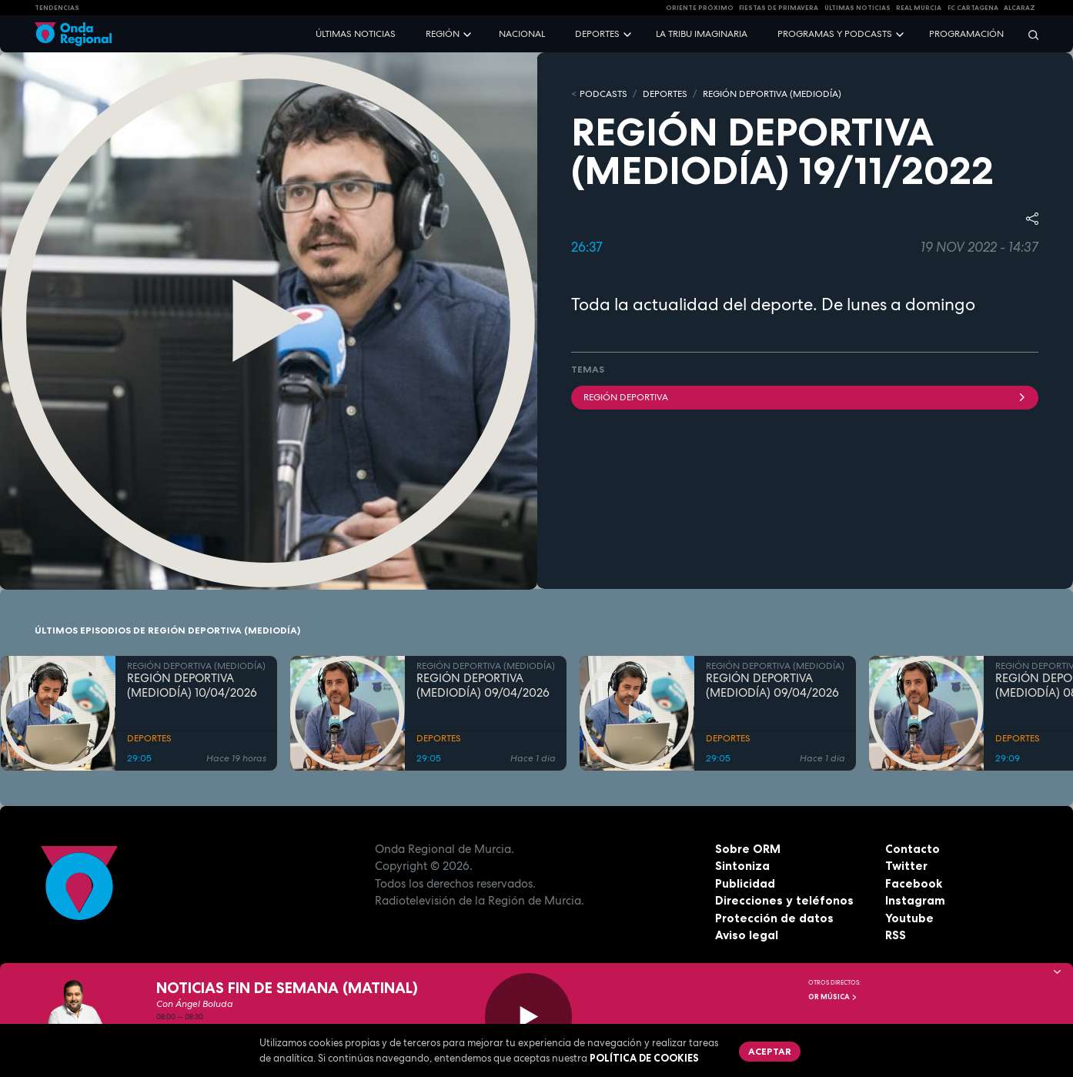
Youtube (909, 918)
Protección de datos (774, 918)
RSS (895, 935)
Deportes (597, 34)
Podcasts (603, 94)
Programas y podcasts (834, 34)
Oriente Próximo (700, 8)
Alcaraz (1019, 8)
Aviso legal (746, 935)
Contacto (912, 848)
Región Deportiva (804, 397)
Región (443, 34)
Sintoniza (742, 865)
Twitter (906, 865)
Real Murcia (918, 8)
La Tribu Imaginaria (701, 34)
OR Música (832, 997)
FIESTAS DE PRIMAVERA (778, 8)
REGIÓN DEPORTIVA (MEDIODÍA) (772, 94)
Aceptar (769, 1051)
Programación (966, 34)
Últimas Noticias (857, 8)
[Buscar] (1028, 34)
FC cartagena (973, 8)
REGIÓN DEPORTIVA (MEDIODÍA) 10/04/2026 (192, 686)
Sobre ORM (748, 848)
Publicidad (745, 883)
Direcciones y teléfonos (784, 900)
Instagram (915, 900)
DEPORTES (665, 94)
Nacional (522, 34)
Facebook (913, 883)
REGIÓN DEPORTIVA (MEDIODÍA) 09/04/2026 (483, 686)
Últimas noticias (356, 34)
